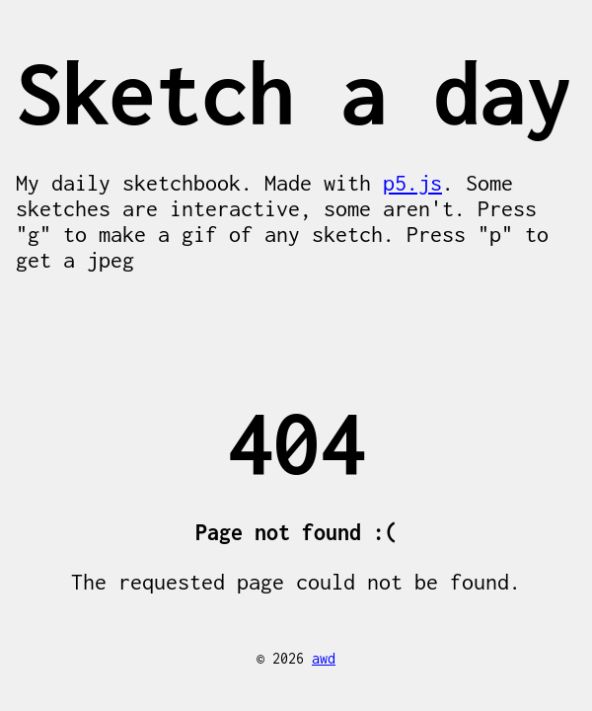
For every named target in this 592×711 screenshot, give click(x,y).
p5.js (412, 183)
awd (323, 658)
